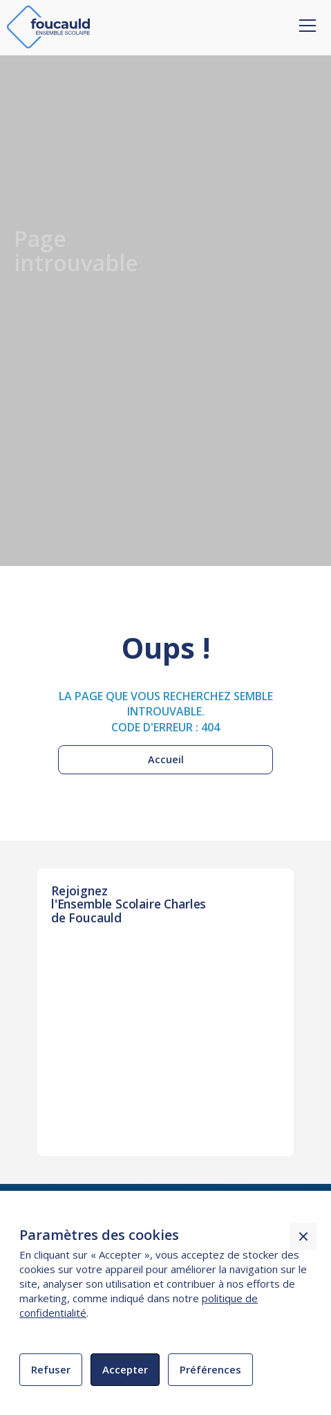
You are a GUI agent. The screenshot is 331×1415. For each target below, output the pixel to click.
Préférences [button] (210, 1369)
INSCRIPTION (94, 980)
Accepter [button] (125, 1369)
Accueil (166, 759)
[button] (304, 16)
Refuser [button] (50, 1369)
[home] (48, 27)
